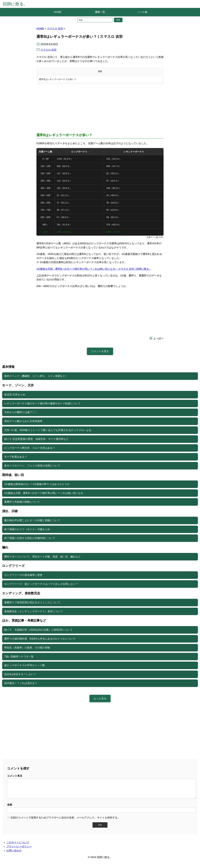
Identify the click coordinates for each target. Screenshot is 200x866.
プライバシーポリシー (19, 850)
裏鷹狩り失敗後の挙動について (22, 501)
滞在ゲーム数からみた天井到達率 (23, 421)
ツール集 (142, 12)
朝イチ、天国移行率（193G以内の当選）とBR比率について (38, 629)
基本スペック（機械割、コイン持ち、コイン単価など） (36, 376)
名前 (9, 808)
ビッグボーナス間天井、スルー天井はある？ (29, 448)
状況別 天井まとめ (14, 394)
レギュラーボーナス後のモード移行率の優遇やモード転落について (42, 403)
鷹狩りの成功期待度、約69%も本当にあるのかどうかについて (39, 638)
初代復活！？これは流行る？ (20, 683)
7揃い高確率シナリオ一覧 (19, 656)
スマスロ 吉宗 (55, 28)
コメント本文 (14, 775)
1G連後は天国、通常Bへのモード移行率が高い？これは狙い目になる (43, 493)
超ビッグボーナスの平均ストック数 (24, 665)
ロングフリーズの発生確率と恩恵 (23, 575)
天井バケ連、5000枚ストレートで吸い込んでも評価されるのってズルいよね (47, 430)
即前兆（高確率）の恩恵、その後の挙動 (27, 647)
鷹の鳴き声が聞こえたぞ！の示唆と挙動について (32, 520)
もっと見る (100, 698)
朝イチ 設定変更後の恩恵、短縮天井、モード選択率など (36, 439)
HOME (57, 12)
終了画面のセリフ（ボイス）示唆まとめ (27, 529)
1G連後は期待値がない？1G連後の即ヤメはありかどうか (36, 484)
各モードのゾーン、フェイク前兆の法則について (32, 465)
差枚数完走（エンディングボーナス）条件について (33, 611)
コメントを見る (100, 351)
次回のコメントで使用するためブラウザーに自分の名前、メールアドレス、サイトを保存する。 (65, 821)
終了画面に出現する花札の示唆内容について (29, 538)
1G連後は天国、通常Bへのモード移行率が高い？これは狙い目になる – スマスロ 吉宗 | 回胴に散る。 (93, 268)
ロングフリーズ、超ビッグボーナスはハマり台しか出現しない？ (41, 584)
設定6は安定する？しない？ (20, 674)
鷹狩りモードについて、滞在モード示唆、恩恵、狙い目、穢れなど (42, 556)
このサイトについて (17, 845)
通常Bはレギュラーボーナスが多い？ (58, 79)
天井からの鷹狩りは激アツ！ (20, 412)
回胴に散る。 (15, 4)
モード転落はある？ (15, 456)
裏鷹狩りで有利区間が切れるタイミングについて (32, 602)
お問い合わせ (14, 854)
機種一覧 (100, 12)
